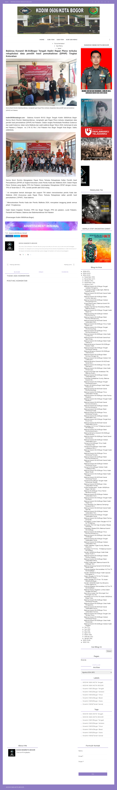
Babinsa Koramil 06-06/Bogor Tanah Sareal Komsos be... (97, 437)
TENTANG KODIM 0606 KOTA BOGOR (21, 1)
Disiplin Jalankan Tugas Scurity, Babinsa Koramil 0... (96, 546)
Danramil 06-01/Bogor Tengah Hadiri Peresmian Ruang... (95, 481)
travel (59, 48)
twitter (17, 236)
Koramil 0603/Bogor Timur (93, 695)
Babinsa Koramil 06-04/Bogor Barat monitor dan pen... (95, 297)
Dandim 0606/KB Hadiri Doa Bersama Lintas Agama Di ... (96, 583)
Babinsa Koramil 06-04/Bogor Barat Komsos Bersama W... (95, 318)
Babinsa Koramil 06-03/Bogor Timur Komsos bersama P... (95, 331)
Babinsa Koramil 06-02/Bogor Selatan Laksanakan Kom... (96, 440)
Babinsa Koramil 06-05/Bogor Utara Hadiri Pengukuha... (97, 604)
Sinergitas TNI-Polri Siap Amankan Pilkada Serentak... (97, 525)
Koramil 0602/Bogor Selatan (93, 692)
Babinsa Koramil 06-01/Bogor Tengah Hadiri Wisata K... (98, 399)
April (85, 633)
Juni (85, 629)
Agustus (87, 284)
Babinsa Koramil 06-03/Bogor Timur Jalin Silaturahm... (97, 365)
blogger (17, 272)
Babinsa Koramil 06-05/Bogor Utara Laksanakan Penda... (95, 484)
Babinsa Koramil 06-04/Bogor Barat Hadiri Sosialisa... (97, 474)
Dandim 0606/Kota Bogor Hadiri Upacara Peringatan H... (97, 573)
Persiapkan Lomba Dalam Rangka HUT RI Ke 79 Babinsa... (97, 522)
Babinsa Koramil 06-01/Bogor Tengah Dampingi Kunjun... (96, 382)
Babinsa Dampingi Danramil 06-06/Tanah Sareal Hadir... (97, 566)
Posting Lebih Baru (15, 264)
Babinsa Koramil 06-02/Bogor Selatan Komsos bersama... (96, 406)
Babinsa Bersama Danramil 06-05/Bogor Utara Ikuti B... (97, 352)
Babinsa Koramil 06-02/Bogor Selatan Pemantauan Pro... (96, 300)
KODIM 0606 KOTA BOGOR (93, 685)
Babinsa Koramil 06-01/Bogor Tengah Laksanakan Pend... (96, 515)
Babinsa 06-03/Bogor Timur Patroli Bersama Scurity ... (95, 491)
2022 (84, 642)
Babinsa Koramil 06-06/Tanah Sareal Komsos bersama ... (95, 403)
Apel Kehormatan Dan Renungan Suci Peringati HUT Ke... (96, 594)
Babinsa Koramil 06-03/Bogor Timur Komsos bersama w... (95, 532)
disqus (41, 272)
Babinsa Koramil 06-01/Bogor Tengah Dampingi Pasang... (96, 348)
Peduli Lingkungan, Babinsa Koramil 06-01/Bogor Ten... (96, 563)
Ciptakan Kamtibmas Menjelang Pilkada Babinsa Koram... (97, 307)
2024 (84, 275)
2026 (84, 271)
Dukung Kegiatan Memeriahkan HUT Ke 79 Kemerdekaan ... (98, 570)
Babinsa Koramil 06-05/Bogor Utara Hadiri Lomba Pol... (97, 335)
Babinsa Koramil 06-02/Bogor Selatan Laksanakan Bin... (96, 375)
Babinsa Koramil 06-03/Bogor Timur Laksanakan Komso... (95, 611)
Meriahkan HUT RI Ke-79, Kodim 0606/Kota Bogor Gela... (98, 597)
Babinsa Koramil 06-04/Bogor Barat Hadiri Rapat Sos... (97, 502)
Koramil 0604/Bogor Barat (93, 698)
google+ (24, 236)
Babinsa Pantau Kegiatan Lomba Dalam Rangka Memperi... (97, 590)
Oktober (87, 281)
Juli (85, 627)
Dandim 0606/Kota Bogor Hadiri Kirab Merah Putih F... (96, 553)
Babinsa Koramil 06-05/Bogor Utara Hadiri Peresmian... (97, 621)
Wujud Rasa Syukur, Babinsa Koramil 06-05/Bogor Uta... (97, 304)
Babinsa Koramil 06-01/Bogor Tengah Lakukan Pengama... (96, 287)
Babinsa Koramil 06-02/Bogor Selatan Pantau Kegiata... (96, 556)
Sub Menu (59, 46)
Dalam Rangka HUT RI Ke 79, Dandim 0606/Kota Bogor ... (96, 577)
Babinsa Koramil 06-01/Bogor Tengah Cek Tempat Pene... (97, 614)
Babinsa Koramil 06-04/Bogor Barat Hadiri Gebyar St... (97, 341)
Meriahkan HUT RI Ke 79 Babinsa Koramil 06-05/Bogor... (97, 427)
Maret (86, 635)
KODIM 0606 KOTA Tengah (93, 682)
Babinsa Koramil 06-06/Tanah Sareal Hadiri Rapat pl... (97, 461)
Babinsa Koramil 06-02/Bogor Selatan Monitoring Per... (96, 314)
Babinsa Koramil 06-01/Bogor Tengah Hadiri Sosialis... (98, 450)
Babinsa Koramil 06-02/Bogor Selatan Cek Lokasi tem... (97, 358)
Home (6, 1)
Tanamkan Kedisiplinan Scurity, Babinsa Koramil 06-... (96, 379)
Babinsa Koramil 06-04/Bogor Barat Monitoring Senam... (95, 430)
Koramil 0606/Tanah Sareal (93, 704)
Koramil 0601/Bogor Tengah (18, 233)
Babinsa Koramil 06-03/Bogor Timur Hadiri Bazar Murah (97, 471)
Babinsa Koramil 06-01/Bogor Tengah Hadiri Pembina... (98, 498)
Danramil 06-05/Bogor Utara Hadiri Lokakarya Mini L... (95, 447)
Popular (96, 665)
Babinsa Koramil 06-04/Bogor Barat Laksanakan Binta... (95, 559)
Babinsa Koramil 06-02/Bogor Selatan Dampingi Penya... (96, 464)
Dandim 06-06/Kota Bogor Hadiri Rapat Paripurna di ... (96, 386)
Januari (86, 638)
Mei (85, 631)
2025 (84, 273)
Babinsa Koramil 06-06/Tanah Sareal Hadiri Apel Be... (97, 508)
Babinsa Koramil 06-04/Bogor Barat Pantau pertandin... (98, 519)
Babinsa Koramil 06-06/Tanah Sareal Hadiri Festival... (97, 294)
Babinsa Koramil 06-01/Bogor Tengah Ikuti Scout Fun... (97, 420)
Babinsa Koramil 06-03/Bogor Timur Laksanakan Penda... (95, 392)
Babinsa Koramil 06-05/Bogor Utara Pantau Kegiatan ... (98, 396)
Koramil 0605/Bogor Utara (93, 701)
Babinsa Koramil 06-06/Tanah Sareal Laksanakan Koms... (95, 423)
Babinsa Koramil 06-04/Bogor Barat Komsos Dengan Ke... (95, 355)
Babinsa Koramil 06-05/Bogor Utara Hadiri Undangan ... (97, 536)
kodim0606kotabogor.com (15, 118)
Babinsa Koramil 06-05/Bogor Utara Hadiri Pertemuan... (97, 369)
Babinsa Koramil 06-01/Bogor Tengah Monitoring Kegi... (96, 328)
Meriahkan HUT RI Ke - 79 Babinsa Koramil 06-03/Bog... (97, 549)
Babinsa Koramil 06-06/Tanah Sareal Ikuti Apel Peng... (97, 338)
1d (28, 254)
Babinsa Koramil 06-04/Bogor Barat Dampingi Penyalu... (95, 600)
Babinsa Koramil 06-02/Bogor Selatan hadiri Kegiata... (98, 624)
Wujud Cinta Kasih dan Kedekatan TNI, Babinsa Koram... (96, 372)
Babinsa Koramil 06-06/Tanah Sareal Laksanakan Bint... (95, 321)
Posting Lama (68, 264)
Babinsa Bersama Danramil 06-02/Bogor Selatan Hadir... (97, 345)
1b (20, 254)
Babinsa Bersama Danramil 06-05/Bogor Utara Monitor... (97, 433)
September (88, 282)
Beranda (83, 660)
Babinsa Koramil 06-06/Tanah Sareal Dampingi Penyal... (95, 478)
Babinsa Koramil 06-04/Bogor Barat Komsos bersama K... (95, 457)
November (87, 279)
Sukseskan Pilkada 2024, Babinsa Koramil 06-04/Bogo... (97, 529)
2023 (84, 640)
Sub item (50, 39)
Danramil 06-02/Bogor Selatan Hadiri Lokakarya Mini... (95, 467)
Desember (87, 277)
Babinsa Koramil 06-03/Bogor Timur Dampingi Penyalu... (95, 413)
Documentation (59, 43)
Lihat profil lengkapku (23, 752)
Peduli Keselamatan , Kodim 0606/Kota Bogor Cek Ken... (96, 488)
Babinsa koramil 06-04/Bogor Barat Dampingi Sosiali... (95, 409)
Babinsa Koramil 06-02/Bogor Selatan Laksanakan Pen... (96, 416)
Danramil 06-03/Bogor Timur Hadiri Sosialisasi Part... (95, 444)
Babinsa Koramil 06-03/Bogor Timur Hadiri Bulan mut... (97, 324)
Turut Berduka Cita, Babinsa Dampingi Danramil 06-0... (96, 505)
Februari (87, 636)
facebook (9, 236)
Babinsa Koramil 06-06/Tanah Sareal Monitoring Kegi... (95, 389)
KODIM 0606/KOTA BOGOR (28, 243)
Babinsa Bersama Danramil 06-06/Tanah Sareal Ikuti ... (97, 362)
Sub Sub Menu (71, 39)
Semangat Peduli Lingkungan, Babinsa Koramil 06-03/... (96, 290)
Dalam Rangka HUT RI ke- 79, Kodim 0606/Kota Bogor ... (96, 580)
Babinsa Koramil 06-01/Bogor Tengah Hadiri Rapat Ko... (98, 311)
